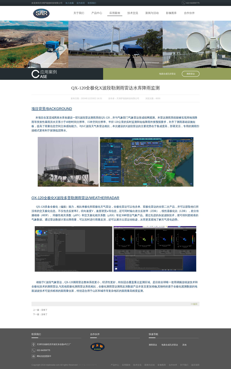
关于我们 (79, 13)
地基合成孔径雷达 (167, 74)
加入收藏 (69, 3)
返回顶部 (195, 365)
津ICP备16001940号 (87, 365)
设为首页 (81, 3)
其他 (184, 345)
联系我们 (92, 3)
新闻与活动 (152, 13)
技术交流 (132, 13)
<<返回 (194, 304)
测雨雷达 (191, 74)
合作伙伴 (189, 13)
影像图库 (171, 13)
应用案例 (114, 13)
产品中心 (96, 13)
